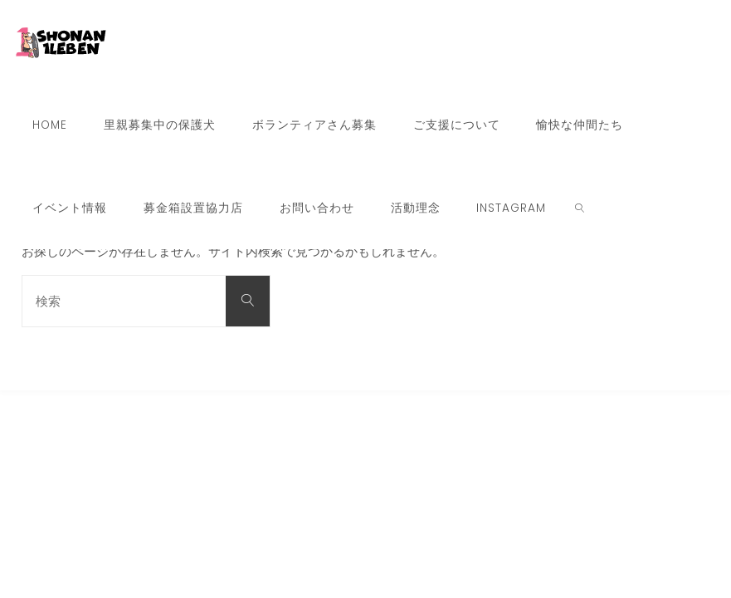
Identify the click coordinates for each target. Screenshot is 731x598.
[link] (579, 207)
